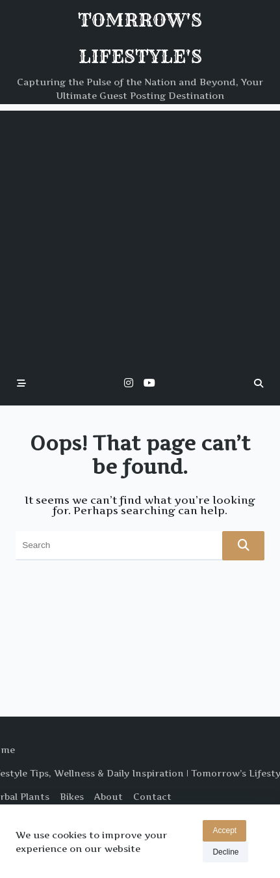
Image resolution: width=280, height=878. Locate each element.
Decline (225, 852)
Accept (224, 830)
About (108, 796)
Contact (152, 796)
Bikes (72, 796)
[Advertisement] (122, 233)
